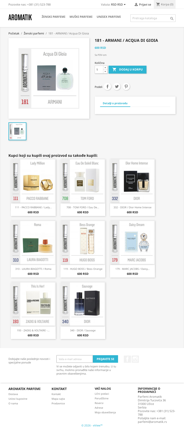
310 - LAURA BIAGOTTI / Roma (33, 269)
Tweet (116, 86)
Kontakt (56, 394)
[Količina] (99, 70)
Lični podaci (102, 393)
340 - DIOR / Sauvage (83, 330)
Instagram (135, 359)
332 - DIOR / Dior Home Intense (132, 207)
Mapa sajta (58, 398)
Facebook (127, 359)
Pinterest (126, 86)
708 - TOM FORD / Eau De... (82, 207)
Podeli (107, 86)
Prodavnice (58, 403)
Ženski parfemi (53, 17)
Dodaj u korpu (127, 69)
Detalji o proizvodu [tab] (115, 103)
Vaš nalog (103, 389)
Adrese (99, 407)
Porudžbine (102, 398)
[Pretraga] (153, 18)
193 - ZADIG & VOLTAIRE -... (33, 330)
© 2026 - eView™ (92, 425)
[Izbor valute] (119, 5)
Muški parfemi (81, 17)
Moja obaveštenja (105, 412)
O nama (13, 403)
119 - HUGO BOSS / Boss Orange (82, 269)
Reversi (99, 403)
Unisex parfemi (109, 17)
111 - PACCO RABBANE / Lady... (33, 207)
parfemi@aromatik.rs (152, 422)
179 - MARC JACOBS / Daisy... (132, 269)
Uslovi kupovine (17, 398)
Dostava (13, 394)
